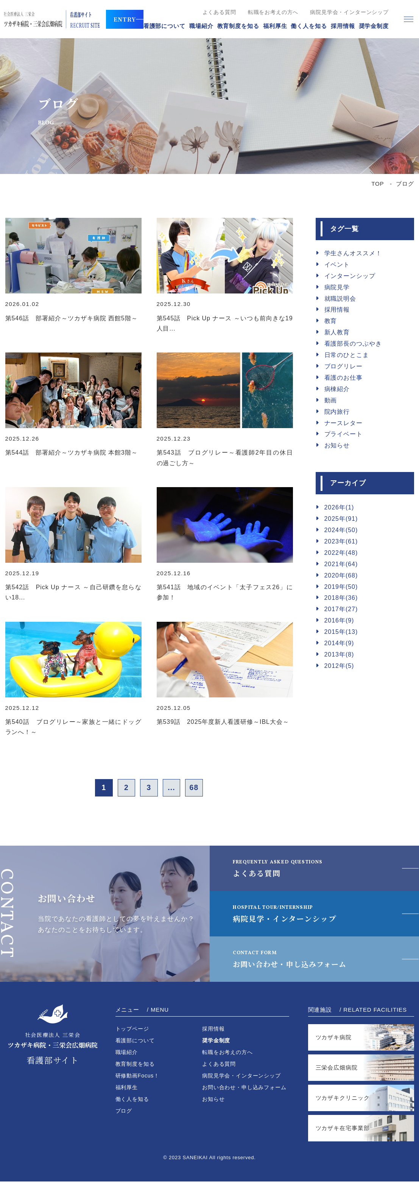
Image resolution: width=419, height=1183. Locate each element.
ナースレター (343, 423)
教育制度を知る (238, 26)
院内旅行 (337, 411)
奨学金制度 (374, 26)
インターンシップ (350, 276)
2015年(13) (341, 632)
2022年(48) (341, 553)
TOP (377, 183)
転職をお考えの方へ (273, 12)
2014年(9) (339, 643)
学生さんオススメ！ (353, 253)
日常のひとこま (346, 355)
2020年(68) (341, 575)
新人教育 (337, 332)
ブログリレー (343, 366)
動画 (330, 400)
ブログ (123, 1112)
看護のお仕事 (343, 377)
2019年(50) (341, 587)
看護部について (164, 26)
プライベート (343, 434)
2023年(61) (341, 541)
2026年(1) (339, 507)
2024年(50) (341, 530)
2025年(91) (341, 518)
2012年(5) (339, 666)
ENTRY (125, 19)
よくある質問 (219, 12)
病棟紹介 (337, 389)
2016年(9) (339, 620)
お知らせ (337, 445)
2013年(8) (339, 654)
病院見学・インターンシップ (287, 915)
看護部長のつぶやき (353, 343)
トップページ (132, 1030)
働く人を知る (309, 26)
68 (198, 788)
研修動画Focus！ (137, 1077)
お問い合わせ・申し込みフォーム (296, 960)
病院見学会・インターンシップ (349, 12)
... (174, 788)
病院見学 (337, 287)
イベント (337, 264)
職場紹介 (201, 26)
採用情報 (343, 26)
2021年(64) (341, 564)
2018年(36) (341, 598)
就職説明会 (340, 298)
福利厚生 (275, 26)
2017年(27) (341, 609)
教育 (330, 321)
